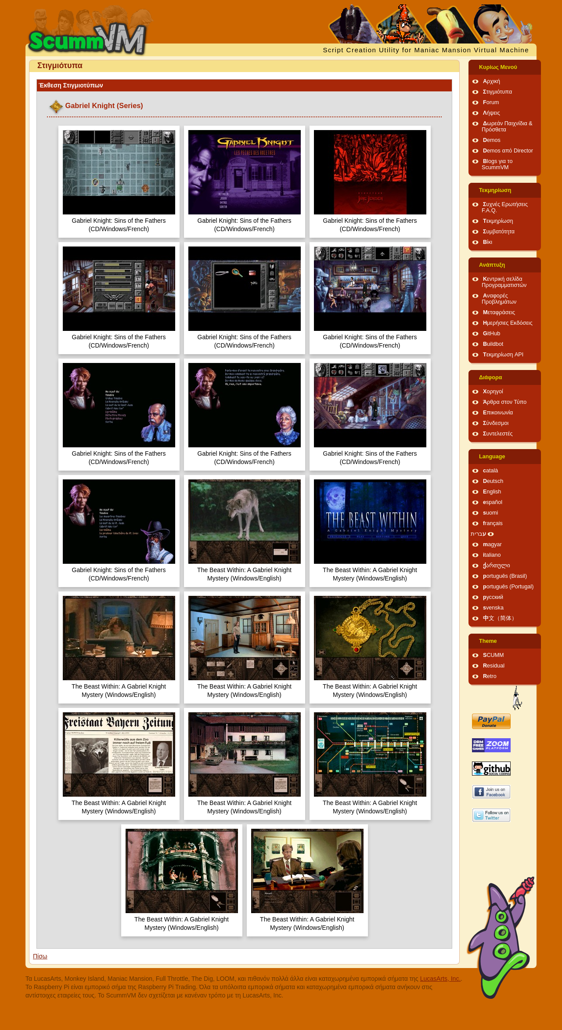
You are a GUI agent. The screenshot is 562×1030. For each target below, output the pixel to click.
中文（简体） (500, 618)
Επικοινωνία (498, 413)
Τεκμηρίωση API (503, 355)
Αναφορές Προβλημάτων (499, 299)
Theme (488, 641)
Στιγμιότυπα (497, 92)
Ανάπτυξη (492, 265)
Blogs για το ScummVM (497, 164)
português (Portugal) (508, 587)
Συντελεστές (498, 434)
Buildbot (493, 344)
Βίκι (487, 242)
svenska (493, 608)
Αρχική (491, 81)
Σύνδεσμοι (495, 423)
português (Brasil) (505, 576)
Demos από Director (508, 151)
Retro (490, 676)
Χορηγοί (493, 391)
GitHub (491, 333)
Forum (491, 102)
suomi (490, 513)
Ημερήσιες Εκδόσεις (508, 323)
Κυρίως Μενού (498, 67)
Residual (493, 666)
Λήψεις (491, 113)
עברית (478, 534)
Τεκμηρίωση (495, 190)
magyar (492, 544)
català (490, 471)
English (492, 492)
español (492, 502)
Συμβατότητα (499, 231)
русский (493, 597)
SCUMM (493, 655)
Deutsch (493, 481)
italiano (492, 555)
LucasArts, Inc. (440, 978)
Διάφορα (490, 377)
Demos (492, 140)
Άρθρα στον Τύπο (504, 402)
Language (492, 456)
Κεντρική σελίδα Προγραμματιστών (504, 282)
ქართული (496, 565)
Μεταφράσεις (499, 312)
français (493, 523)
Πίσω (40, 956)
